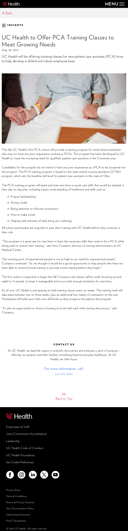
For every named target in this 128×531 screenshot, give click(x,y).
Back (8, 13)
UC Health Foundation (20, 455)
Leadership (13, 441)
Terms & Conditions (16, 496)
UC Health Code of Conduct (25, 448)
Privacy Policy (13, 490)
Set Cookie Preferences (20, 462)
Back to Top (64, 398)
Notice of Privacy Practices (20, 502)
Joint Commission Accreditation (26, 434)
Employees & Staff (18, 427)
